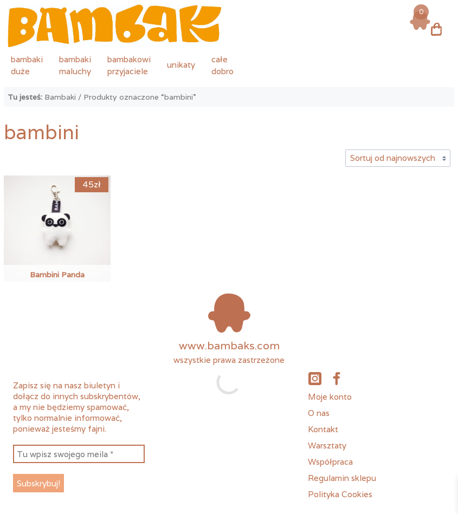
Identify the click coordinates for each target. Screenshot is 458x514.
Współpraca (330, 461)
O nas (319, 412)
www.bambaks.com (229, 346)
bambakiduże (27, 65)
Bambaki (60, 97)
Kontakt (323, 429)
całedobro (222, 65)
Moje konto (330, 396)
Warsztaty (327, 445)
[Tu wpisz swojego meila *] (78, 454)
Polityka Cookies (340, 494)
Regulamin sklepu (342, 477)
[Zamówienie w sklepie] (397, 158)
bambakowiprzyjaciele (129, 65)
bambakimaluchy (75, 65)
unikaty (181, 64)
